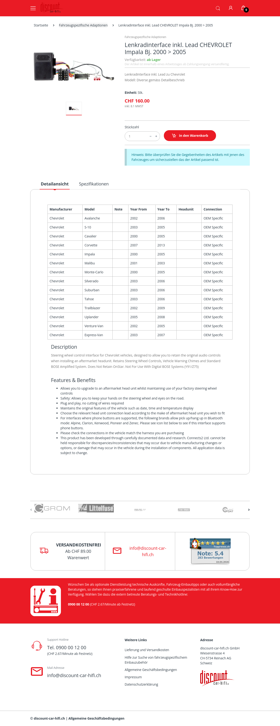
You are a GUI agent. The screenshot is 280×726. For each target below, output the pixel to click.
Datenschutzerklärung (141, 684)
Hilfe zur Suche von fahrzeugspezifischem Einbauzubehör (156, 660)
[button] (218, 7)
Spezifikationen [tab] (94, 184)
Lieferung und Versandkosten (147, 650)
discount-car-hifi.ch (49, 718)
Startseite (41, 25)
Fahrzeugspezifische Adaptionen (83, 25)
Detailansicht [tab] (55, 184)
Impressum (133, 677)
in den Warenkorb (190, 135)
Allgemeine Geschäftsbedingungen (151, 669)
